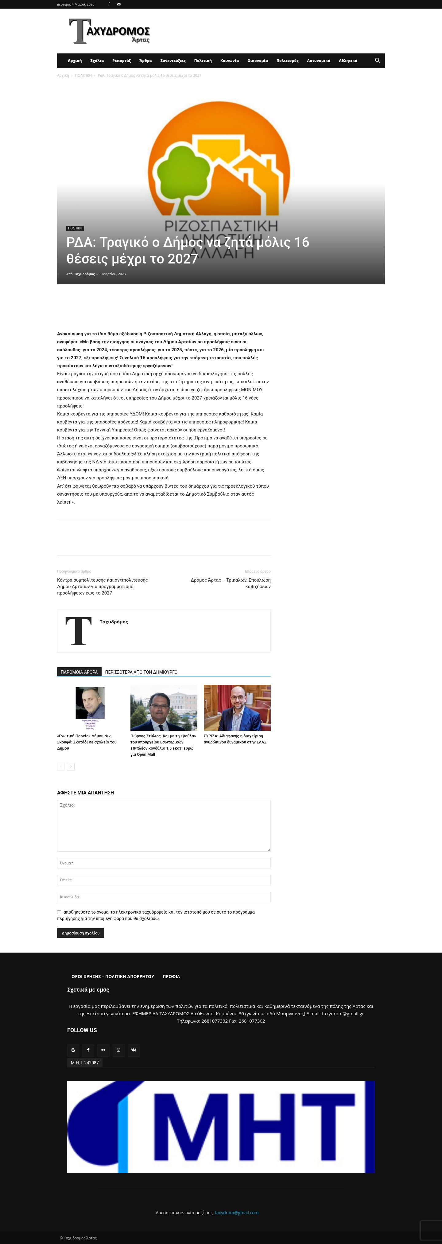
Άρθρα (145, 60)
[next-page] (71, 766)
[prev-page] (61, 766)
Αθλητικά (348, 60)
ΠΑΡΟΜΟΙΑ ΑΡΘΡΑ (79, 672)
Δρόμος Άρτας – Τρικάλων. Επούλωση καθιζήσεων (231, 583)
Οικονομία (257, 60)
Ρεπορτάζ (121, 60)
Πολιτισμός (288, 60)
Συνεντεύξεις (173, 60)
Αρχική (75, 60)
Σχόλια (97, 60)
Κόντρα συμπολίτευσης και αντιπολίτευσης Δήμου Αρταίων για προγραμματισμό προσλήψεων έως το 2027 (102, 586)
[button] (377, 61)
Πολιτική (203, 60)
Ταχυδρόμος (84, 273)
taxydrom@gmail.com (237, 1212)
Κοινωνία (229, 60)
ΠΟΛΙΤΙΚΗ (83, 75)
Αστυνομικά (319, 60)
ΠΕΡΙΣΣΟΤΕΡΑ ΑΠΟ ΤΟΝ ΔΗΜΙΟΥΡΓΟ (141, 672)
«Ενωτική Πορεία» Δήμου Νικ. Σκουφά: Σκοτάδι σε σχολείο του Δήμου (87, 742)
